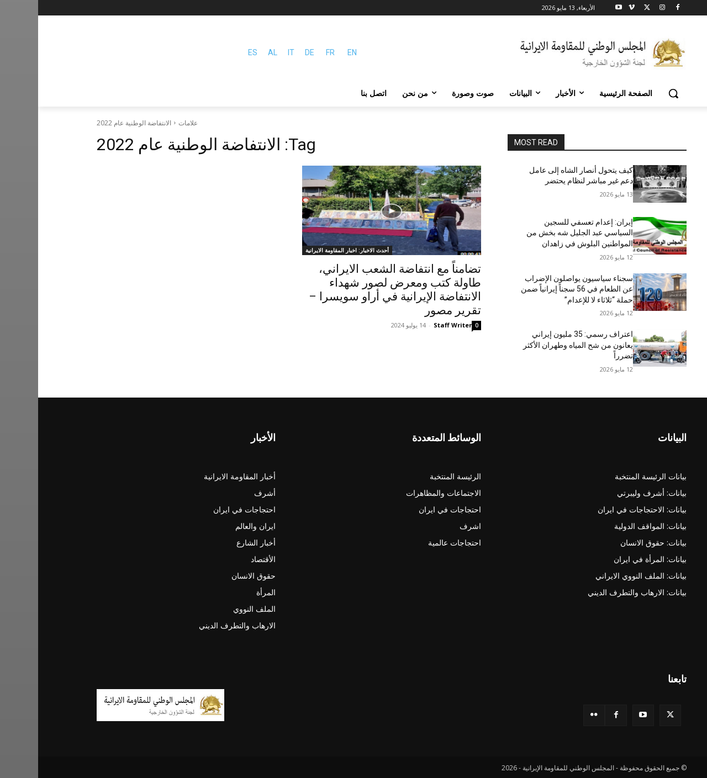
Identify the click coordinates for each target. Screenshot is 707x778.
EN (314, 52)
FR (292, 52)
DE (271, 52)
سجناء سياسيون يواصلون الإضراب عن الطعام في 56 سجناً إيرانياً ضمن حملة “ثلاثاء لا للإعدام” (539, 289)
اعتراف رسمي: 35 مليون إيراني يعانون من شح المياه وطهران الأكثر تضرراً (540, 345)
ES (214, 52)
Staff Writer (414, 325)
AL (234, 52)
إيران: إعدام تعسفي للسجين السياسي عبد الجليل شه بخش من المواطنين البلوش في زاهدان (541, 233)
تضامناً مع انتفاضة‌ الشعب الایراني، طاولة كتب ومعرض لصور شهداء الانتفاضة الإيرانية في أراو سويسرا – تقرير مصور (357, 289)
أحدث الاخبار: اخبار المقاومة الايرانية (309, 250)
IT (253, 52)
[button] (635, 93)
